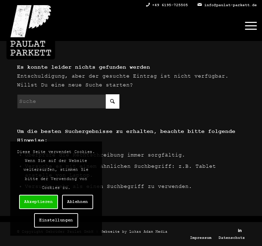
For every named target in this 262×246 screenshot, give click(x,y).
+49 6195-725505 (170, 5)
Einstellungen (56, 220)
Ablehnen (77, 202)
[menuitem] (247, 25)
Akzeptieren (38, 202)
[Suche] (68, 101)
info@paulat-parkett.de (230, 5)
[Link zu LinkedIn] (240, 231)
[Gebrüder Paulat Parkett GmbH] (30, 20)
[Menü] (247, 25)
